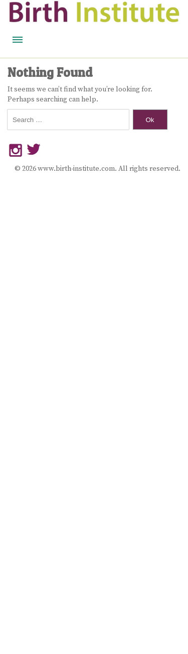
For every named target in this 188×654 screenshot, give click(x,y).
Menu (18, 40)
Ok (149, 120)
